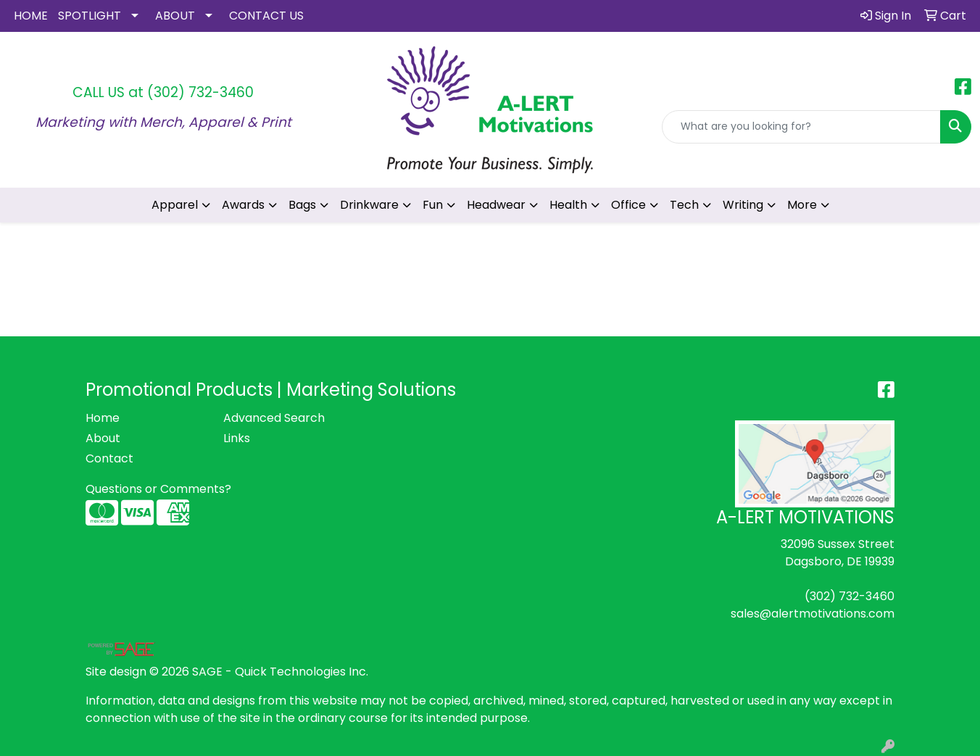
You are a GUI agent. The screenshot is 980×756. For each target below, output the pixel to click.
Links (236, 438)
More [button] (802, 204)
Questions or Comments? (158, 489)
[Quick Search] (801, 127)
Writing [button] (743, 204)
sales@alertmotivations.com (812, 613)
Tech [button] (684, 204)
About (103, 438)
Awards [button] (243, 204)
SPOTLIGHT (89, 15)
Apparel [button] (174, 204)
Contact (109, 458)
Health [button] (568, 204)
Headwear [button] (496, 204)
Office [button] (628, 204)
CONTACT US (266, 15)
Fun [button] (433, 204)
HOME (31, 15)
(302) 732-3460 (200, 92)
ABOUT (175, 15)
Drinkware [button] (369, 204)
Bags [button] (302, 204)
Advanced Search (274, 418)
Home (103, 418)
